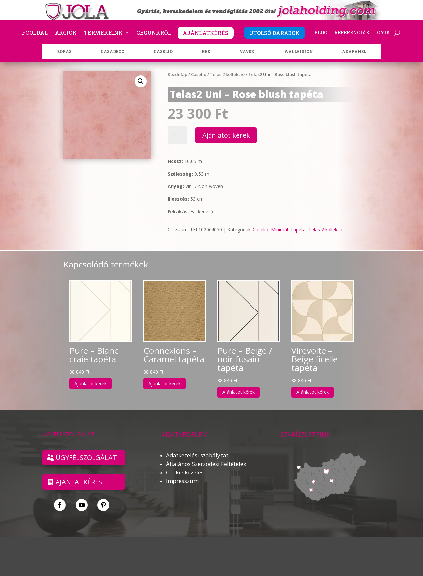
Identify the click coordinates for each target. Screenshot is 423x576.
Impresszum (182, 481)
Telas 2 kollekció (227, 74)
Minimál (279, 229)
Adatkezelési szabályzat (197, 455)
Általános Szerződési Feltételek (206, 464)
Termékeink (103, 33)
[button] (141, 81)
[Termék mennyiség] (177, 135)
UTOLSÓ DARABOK (274, 32)
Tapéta (298, 229)
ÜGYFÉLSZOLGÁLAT (86, 457)
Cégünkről (153, 33)
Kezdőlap (177, 74)
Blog (320, 33)
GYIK (383, 33)
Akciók (66, 33)
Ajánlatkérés (79, 481)
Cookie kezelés (185, 472)
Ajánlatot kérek (226, 135)
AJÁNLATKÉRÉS (205, 32)
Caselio (198, 74)
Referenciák (352, 33)
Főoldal (35, 33)
